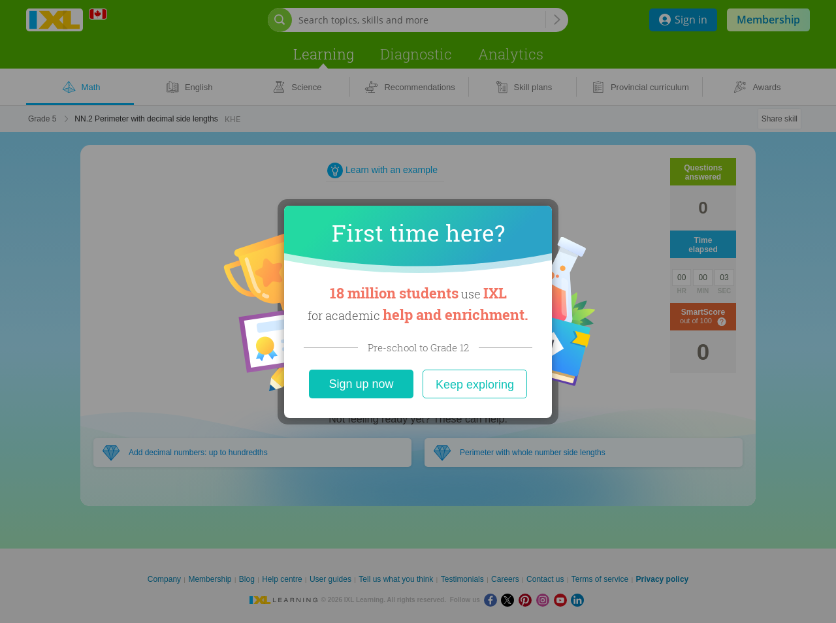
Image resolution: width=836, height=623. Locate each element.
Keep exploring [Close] (475, 384)
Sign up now (361, 384)
